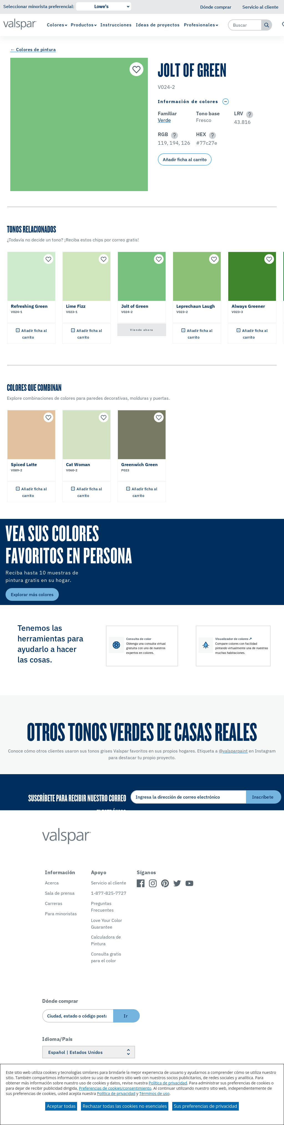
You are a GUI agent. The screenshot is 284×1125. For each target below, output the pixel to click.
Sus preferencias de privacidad (205, 1106)
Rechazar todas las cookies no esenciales (125, 1106)
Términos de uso (154, 1093)
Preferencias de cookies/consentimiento (115, 1088)
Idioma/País (57, 1039)
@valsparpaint (233, 751)
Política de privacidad (168, 1083)
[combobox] (245, 25)
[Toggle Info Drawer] (225, 102)
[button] (248, 114)
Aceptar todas (61, 1106)
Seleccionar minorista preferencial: (38, 6)
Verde (164, 120)
